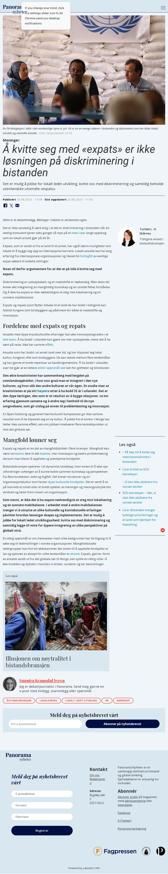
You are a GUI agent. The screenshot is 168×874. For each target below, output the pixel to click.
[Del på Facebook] (5, 205)
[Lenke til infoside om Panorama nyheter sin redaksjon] (97, 784)
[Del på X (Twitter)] (11, 205)
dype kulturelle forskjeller (66, 482)
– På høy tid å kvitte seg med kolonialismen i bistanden (138, 457)
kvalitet (45, 453)
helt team (9, 339)
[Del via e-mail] (17, 205)
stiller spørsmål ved (51, 368)
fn (117, 701)
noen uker (78, 233)
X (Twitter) (124, 821)
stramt (75, 554)
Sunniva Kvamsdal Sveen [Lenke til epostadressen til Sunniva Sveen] (42, 680)
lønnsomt (17, 453)
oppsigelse (125, 805)
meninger (135, 701)
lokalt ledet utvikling (88, 701)
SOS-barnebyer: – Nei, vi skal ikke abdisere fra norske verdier (139, 497)
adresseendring (135, 802)
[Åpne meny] (163, 8)
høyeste (43, 391)
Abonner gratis (128, 798)
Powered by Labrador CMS (84, 868)
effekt (49, 345)
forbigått (86, 256)
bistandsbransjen (20, 701)
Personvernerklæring (132, 829)
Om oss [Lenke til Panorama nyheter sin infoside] (95, 776)
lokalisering (52, 701)
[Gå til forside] (15, 7)
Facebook (124, 813)
